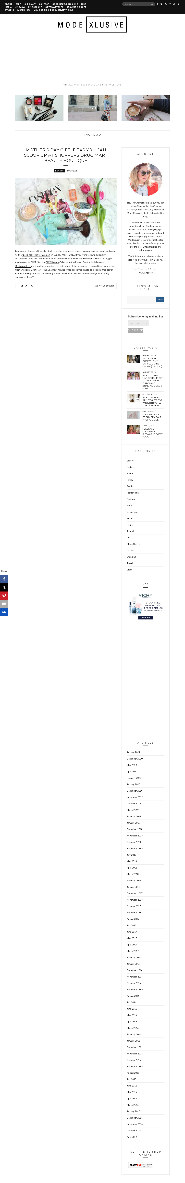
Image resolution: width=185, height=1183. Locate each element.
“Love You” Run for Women (36, 254)
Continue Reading (104, 286)
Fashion (130, 486)
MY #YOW (20, 7)
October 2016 (134, 983)
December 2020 (135, 758)
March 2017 (133, 951)
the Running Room (50, 273)
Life (128, 537)
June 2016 (132, 1008)
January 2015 (133, 1111)
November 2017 (135, 899)
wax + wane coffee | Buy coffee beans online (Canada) (152, 362)
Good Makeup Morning (65, 4)
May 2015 (132, 1092)
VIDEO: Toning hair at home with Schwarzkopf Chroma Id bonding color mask (153, 382)
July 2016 (131, 1002)
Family (130, 480)
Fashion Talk (133, 492)
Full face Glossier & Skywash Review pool (152, 432)
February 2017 (134, 957)
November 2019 (135, 797)
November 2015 (135, 1053)
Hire (83, 4)
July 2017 (131, 925)
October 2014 (134, 1130)
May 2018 (132, 861)
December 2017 (135, 893)
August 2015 (133, 1073)
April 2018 (132, 867)
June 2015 (132, 1085)
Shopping (131, 556)
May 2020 (132, 765)
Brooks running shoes (26, 273)
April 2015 (132, 1098)
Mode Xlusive (133, 544)
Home (130, 524)
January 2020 (133, 784)
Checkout (30, 4)
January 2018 (133, 887)
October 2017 (134, 906)
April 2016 (132, 1021)
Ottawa (130, 550)
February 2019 (134, 816)
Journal (130, 531)
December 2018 (135, 829)
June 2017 (132, 931)
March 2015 (133, 1105)
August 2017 (133, 919)
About (8, 4)
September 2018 (135, 848)
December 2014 (135, 1117)
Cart (18, 4)
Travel (130, 563)
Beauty (59, 171)
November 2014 (135, 1124)
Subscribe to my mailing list (145, 316)
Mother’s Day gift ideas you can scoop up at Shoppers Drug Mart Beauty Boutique (66, 155)
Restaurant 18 (23, 266)
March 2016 (133, 1028)
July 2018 (131, 855)
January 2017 (133, 964)
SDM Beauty (52, 262)
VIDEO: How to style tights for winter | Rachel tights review (152, 401)
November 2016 (135, 976)
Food (129, 505)
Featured (131, 499)
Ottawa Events (54, 7)
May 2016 (132, 1015)
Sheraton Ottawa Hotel (95, 258)
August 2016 (133, 996)
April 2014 (132, 1137)
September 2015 (135, 1066)
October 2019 (134, 803)
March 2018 (133, 874)
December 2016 (135, 970)
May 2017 (132, 938)
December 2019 (135, 790)
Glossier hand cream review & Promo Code (151, 417)
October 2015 (134, 1060)
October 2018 (134, 842)
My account (35, 7)
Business (131, 467)
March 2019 (133, 810)
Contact (44, 4)
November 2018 (135, 835)
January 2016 (133, 1040)
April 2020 (132, 771)
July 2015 (131, 1079)
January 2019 (133, 822)
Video (130, 569)
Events (130, 473)
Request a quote (76, 7)
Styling (9, 10)
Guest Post (132, 512)
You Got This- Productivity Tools (53, 10)
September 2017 (135, 912)
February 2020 (134, 778)
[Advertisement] (92, 58)
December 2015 (135, 1047)
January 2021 (133, 752)
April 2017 (132, 944)
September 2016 (135, 989)
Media (8, 7)
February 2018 (134, 880)
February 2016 (134, 1034)
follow (160, 300)
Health (130, 518)
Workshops (24, 10)
